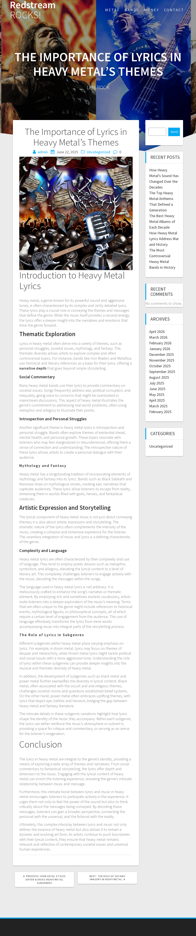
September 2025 (162, 371)
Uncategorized (98, 151)
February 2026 (160, 343)
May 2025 (156, 394)
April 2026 (157, 331)
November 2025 (161, 360)
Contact (174, 9)
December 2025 (161, 354)
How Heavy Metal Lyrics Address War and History (164, 239)
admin (43, 151)
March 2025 (158, 406)
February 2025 (160, 411)
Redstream (33, 10)
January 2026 (159, 348)
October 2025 (160, 365)
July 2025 (156, 383)
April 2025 (157, 400)
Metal (112, 9)
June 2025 (157, 388)
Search (174, 132)
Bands (132, 9)
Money (151, 9)
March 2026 (158, 337)
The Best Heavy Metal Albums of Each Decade (162, 221)
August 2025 (159, 377)
